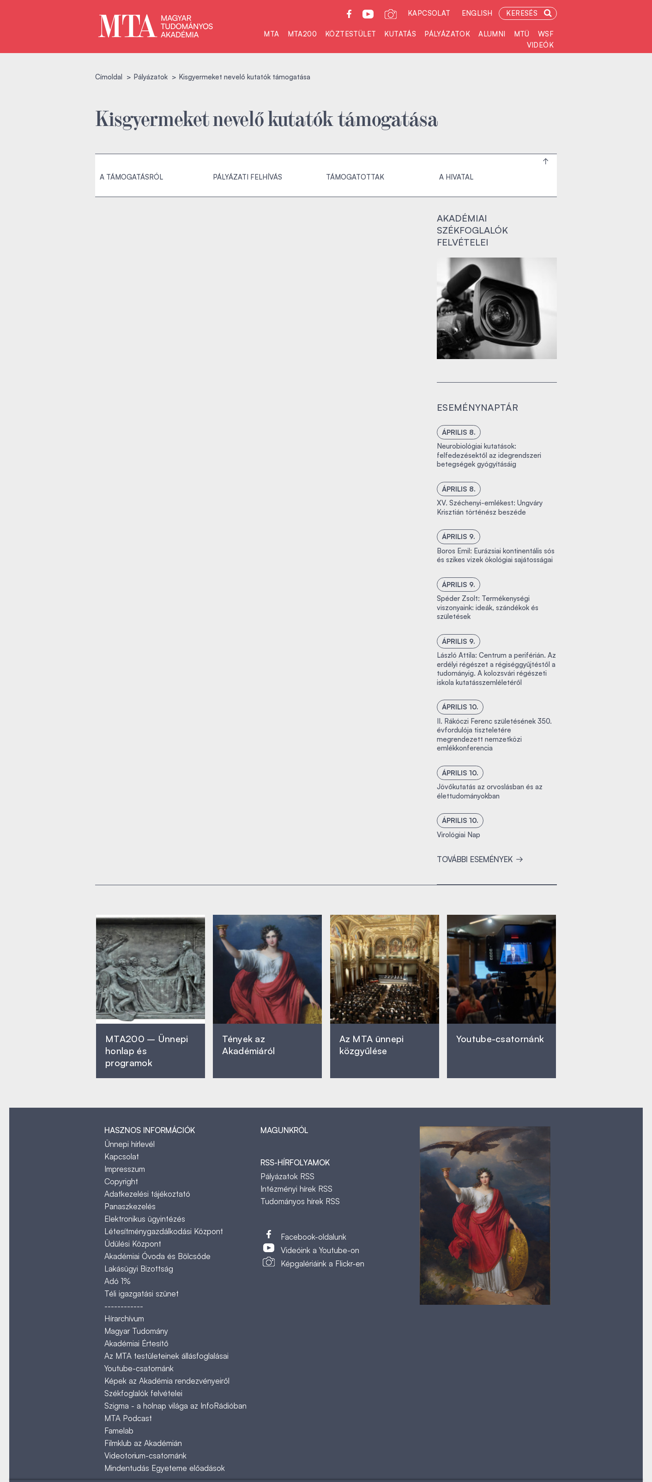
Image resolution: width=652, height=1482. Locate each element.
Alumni (491, 34)
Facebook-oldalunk (313, 1237)
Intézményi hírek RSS (296, 1189)
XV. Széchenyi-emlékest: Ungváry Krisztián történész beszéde (490, 507)
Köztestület (350, 34)
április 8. (459, 432)
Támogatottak (355, 177)
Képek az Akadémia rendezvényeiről (166, 1381)
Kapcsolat (429, 13)
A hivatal (456, 177)
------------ (123, 1306)
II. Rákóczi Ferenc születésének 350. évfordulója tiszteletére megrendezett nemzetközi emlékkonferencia (494, 735)
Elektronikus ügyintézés (144, 1219)
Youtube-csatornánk (139, 1368)
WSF (546, 34)
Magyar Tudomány (136, 1331)
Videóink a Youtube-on (320, 1250)
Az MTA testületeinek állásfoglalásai (166, 1356)
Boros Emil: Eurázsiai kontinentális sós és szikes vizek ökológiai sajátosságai (496, 555)
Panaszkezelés (130, 1206)
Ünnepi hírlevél (129, 1144)
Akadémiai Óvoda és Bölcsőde (157, 1256)
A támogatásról (131, 177)
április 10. (460, 706)
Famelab (118, 1430)
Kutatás (400, 34)
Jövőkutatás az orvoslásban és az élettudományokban (490, 791)
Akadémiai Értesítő (136, 1343)
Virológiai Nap (458, 834)
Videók (540, 45)
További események (480, 859)
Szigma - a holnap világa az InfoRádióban (175, 1405)
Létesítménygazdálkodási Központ (163, 1231)
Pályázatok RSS (287, 1176)
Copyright (121, 1181)
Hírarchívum (124, 1318)
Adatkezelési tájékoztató (147, 1194)
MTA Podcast (128, 1418)
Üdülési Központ (132, 1243)
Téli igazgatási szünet (141, 1293)
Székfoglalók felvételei (143, 1393)
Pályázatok (447, 34)
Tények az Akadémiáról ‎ (248, 1044)
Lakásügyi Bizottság (138, 1268)
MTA (271, 34)
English (477, 13)
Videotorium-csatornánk (145, 1455)
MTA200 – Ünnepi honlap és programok (146, 1050)
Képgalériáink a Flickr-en (322, 1263)
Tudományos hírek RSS (300, 1201)
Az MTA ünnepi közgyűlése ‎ (371, 1044)
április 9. (458, 536)
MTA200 (302, 34)
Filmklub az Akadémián (143, 1443)
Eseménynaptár (477, 407)
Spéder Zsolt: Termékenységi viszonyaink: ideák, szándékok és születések (487, 607)
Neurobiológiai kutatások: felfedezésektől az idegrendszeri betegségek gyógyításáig (489, 455)
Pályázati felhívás (247, 177)
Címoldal (108, 76)
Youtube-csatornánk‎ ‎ (500, 1038)
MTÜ (522, 34)
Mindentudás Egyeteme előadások (164, 1468)
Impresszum (124, 1169)
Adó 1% (117, 1281)
